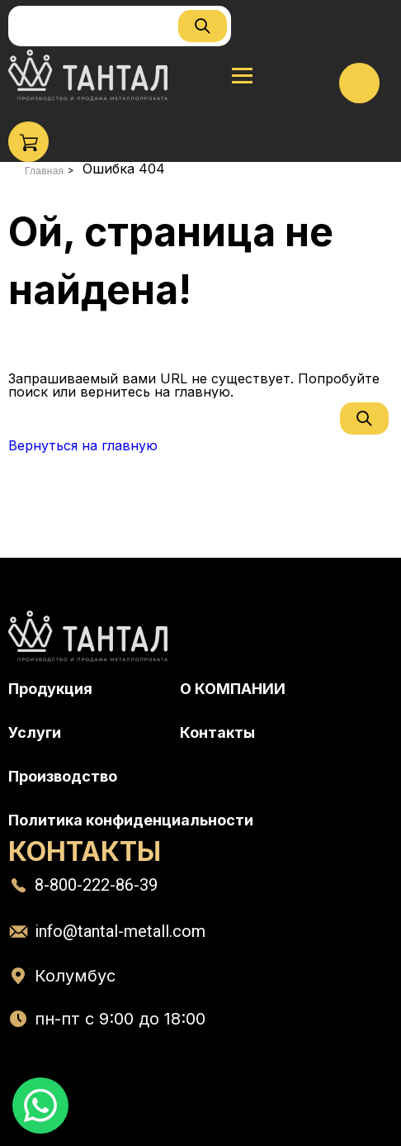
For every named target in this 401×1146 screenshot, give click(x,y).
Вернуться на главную (83, 445)
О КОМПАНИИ (232, 688)
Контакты (217, 732)
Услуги (34, 732)
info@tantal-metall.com (120, 931)
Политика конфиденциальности (130, 820)
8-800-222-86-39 (96, 885)
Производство (62, 776)
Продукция (50, 688)
